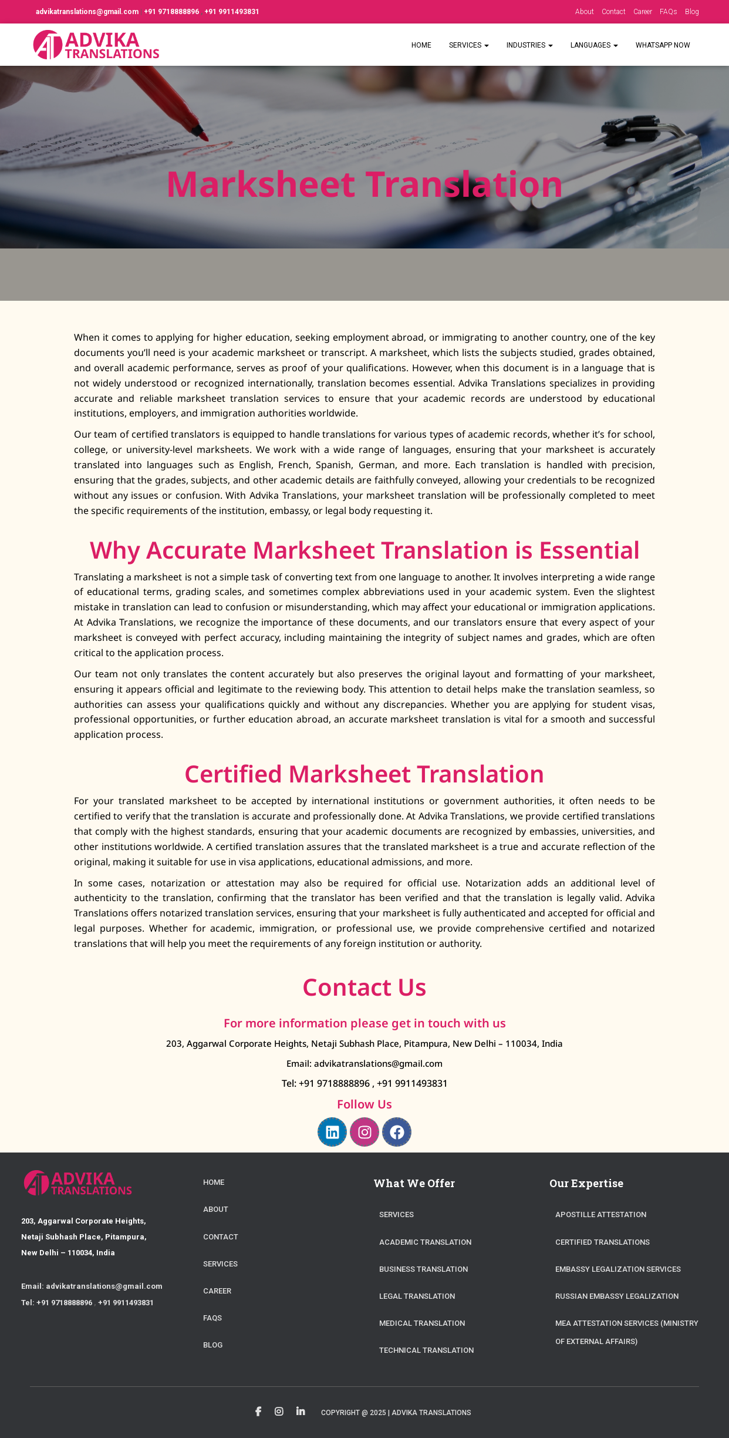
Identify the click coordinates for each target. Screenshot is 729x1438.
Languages (594, 45)
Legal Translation (417, 1296)
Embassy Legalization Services (618, 1269)
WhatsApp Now (663, 45)
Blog (692, 12)
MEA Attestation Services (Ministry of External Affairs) (626, 1332)
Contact (614, 12)
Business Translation (423, 1269)
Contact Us (364, 986)
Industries (530, 45)
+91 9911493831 (231, 12)
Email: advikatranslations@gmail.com (364, 1063)
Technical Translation (426, 1350)
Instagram (279, 1412)
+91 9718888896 (172, 12)
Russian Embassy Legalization (617, 1296)
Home (421, 45)
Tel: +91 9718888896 (327, 1083)
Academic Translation (425, 1242)
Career (642, 12)
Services (469, 45)
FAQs (668, 12)
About (584, 12)
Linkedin (300, 1412)
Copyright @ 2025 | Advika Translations (396, 1413)
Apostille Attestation (600, 1214)
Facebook (258, 1412)
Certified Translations (602, 1242)
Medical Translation (422, 1323)
